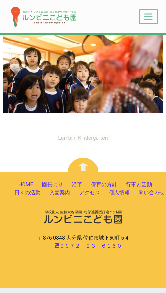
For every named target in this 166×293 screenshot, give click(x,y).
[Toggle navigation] (148, 16)
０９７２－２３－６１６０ (88, 246)
